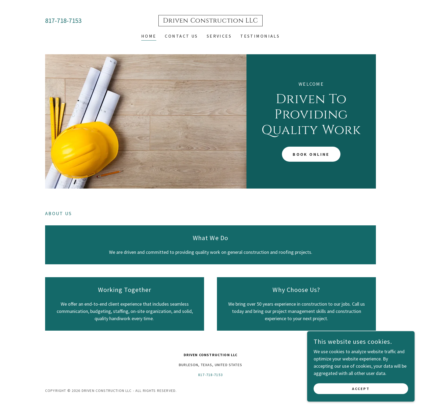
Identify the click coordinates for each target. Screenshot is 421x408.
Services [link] (219, 36)
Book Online (311, 154)
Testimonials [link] (260, 36)
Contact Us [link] (181, 36)
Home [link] (149, 36)
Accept (361, 388)
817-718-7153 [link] (63, 20)
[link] (210, 21)
